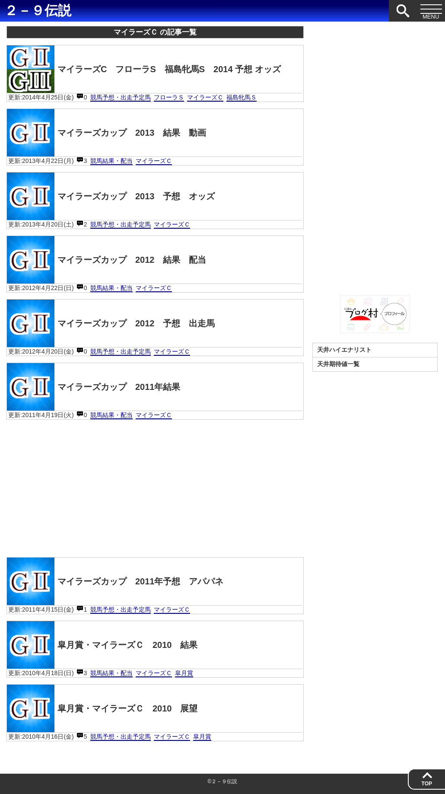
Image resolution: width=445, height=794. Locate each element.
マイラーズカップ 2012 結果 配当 (107, 260)
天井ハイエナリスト (344, 349)
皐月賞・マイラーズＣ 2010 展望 (102, 708)
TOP (427, 784)
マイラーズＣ (205, 97)
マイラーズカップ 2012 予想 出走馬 (111, 323)
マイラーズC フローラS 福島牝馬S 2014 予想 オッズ (144, 69)
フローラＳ (169, 97)
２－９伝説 (37, 10)
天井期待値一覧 (338, 363)
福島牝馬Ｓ (241, 97)
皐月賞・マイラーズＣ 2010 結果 (102, 645)
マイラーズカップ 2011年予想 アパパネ (115, 581)
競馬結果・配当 (111, 160)
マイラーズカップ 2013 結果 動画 (107, 132)
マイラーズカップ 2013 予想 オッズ (111, 196)
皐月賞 (184, 673)
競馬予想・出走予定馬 (120, 97)
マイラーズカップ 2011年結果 (94, 387)
